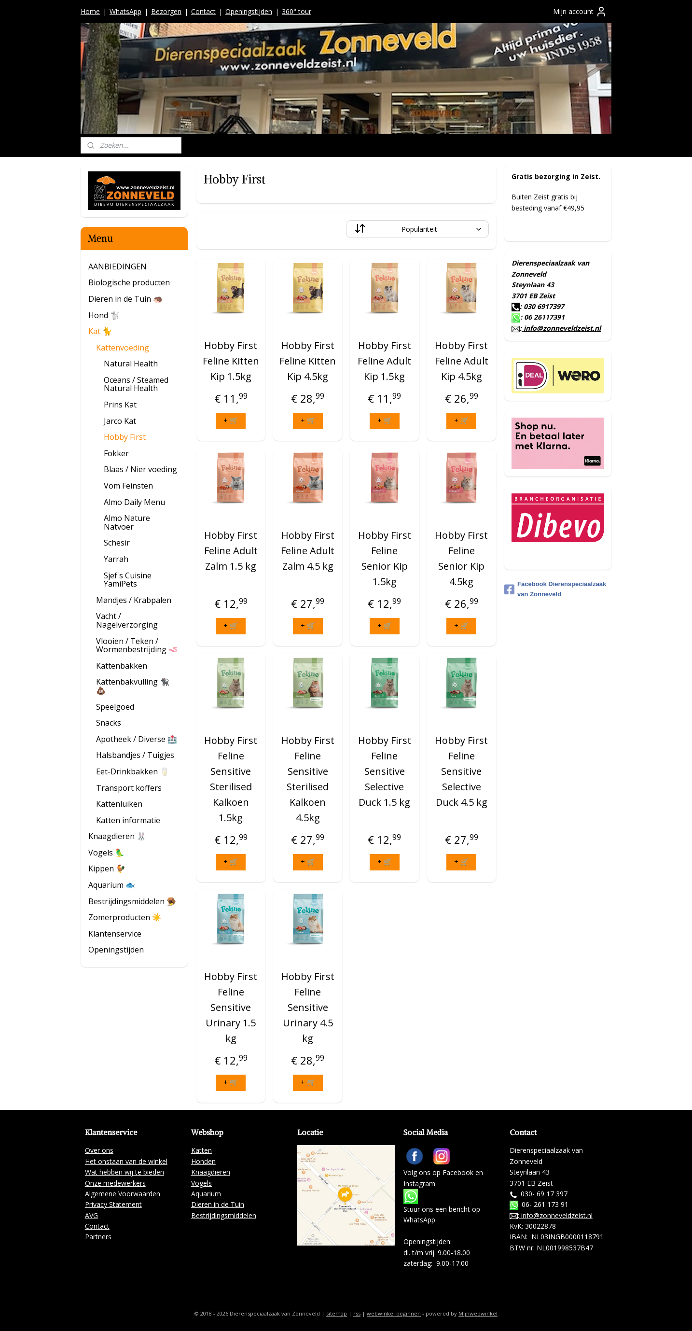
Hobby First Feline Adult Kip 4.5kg (461, 361)
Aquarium (206, 1193)
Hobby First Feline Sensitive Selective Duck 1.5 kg (384, 771)
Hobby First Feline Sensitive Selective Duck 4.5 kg (461, 771)
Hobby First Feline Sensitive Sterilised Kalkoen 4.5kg (307, 779)
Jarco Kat (120, 421)
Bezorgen (166, 11)
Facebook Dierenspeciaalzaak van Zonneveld (555, 589)
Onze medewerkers (115, 1183)
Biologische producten (129, 282)
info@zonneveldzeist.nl (561, 328)
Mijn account (580, 11)
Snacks (108, 722)
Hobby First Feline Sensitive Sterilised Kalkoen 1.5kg (230, 779)
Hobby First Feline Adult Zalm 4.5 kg (307, 551)
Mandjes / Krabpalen (133, 600)
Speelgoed (115, 706)
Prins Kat (120, 404)
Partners (98, 1236)
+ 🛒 (230, 420)
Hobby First (125, 437)
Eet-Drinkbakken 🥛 (132, 771)
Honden (203, 1161)
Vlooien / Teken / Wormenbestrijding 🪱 (137, 645)
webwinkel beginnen (394, 1313)
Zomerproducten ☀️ (125, 917)
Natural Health (131, 363)
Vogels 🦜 (106, 852)
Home (90, 11)
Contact (203, 11)
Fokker (116, 453)
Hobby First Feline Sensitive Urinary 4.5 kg (307, 1007)
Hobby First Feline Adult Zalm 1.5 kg (231, 551)
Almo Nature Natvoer (127, 522)
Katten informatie (128, 820)
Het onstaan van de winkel (126, 1161)
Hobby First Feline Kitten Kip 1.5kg (231, 361)
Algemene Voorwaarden (122, 1193)
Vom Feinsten (128, 485)
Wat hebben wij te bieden (124, 1172)
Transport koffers (129, 788)
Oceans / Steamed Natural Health (136, 384)
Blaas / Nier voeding (140, 469)
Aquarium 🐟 (111, 885)
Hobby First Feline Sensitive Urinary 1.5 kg (230, 1007)
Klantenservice (114, 933)
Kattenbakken (121, 665)
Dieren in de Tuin (217, 1204)
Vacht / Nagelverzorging (127, 620)
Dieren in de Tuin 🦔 (125, 299)
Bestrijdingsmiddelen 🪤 (132, 901)
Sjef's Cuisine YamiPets (128, 579)
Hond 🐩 (104, 315)
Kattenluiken (119, 804)
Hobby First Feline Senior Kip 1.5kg (384, 558)
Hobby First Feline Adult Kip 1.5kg (384, 361)
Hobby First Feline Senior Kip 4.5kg (461, 558)
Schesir (117, 542)
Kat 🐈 (100, 331)
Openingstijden (248, 11)
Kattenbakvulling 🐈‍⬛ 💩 (132, 686)
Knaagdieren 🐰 (117, 836)
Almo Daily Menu (134, 502)
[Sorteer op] (417, 229)
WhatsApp (125, 11)
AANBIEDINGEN (117, 266)
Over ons (99, 1150)
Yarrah (116, 559)
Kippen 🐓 (106, 868)
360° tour (296, 11)
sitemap (336, 1313)
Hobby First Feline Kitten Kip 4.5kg (307, 361)
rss (356, 1313)
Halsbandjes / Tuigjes (135, 755)
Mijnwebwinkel (478, 1313)
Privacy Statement (113, 1204)
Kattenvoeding (122, 347)
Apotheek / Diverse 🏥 (136, 739)
